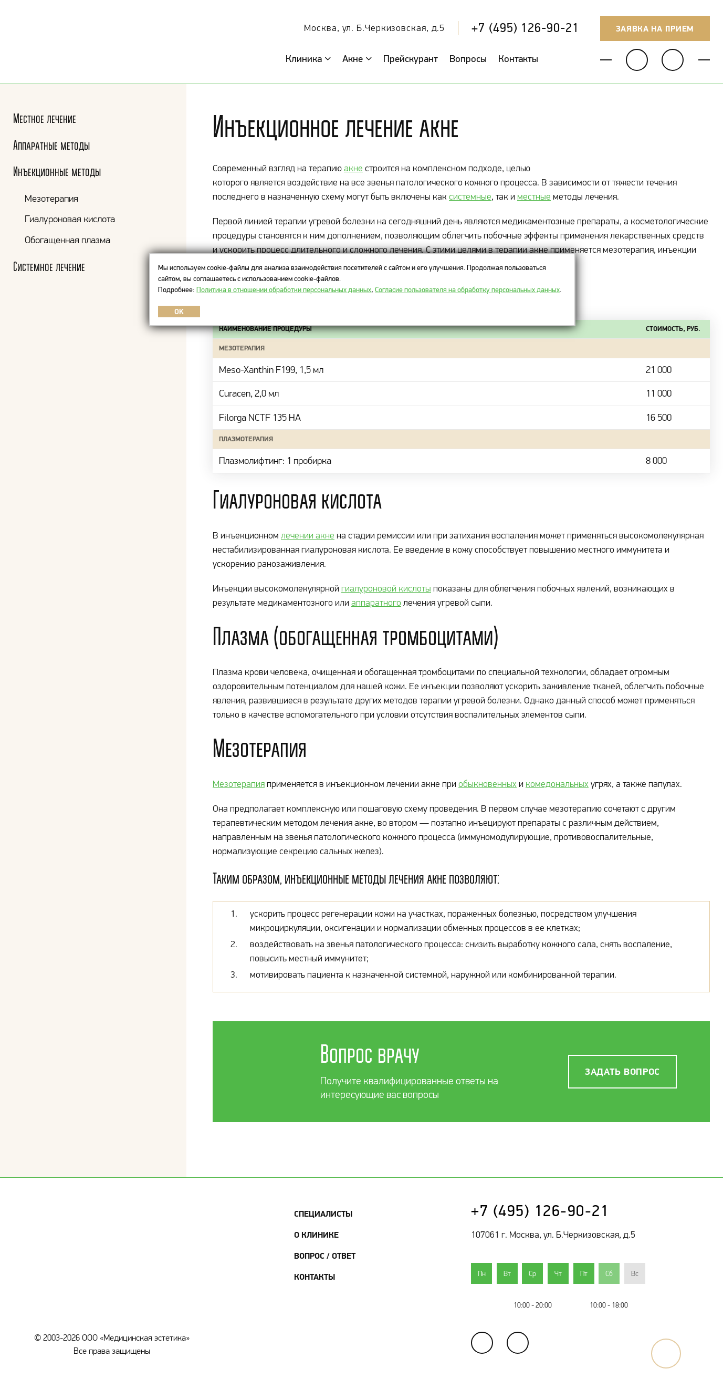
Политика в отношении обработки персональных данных (283, 289)
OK (179, 311)
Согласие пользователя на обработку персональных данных (467, 289)
